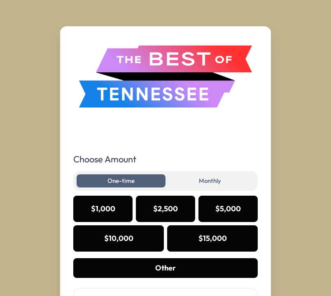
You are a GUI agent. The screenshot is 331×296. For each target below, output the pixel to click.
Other (165, 268)
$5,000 (228, 208)
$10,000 (118, 238)
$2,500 (165, 208)
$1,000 (103, 208)
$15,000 (212, 238)
